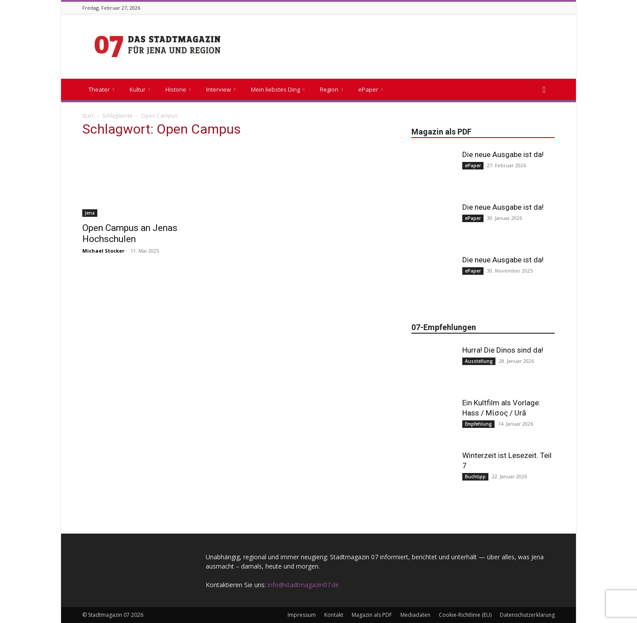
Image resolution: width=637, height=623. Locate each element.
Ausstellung (479, 361)
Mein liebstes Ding (277, 89)
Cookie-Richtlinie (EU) (465, 615)
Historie (178, 89)
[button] (544, 90)
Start (88, 115)
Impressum (302, 615)
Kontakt (333, 615)
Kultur (140, 89)
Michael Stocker (103, 250)
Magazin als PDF (372, 615)
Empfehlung (478, 424)
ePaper (370, 89)
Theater (101, 89)
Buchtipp (475, 476)
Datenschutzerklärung (527, 615)
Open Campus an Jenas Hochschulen (129, 233)
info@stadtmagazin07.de (303, 585)
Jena (90, 213)
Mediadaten (415, 615)
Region (331, 89)
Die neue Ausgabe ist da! (503, 154)
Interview (220, 89)
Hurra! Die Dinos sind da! (502, 350)
